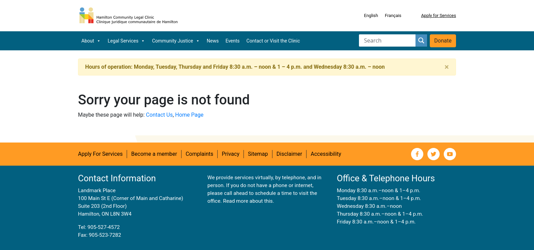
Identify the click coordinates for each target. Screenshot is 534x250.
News (213, 41)
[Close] (447, 67)
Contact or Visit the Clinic (273, 41)
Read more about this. (248, 201)
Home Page (189, 115)
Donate (443, 40)
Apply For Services (100, 154)
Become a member (154, 154)
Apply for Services (438, 15)
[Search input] (389, 40)
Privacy (230, 154)
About (91, 41)
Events (232, 41)
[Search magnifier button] (421, 40)
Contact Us (159, 115)
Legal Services (126, 41)
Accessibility (326, 154)
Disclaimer (289, 154)
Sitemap (258, 154)
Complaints (199, 154)
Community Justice (176, 41)
